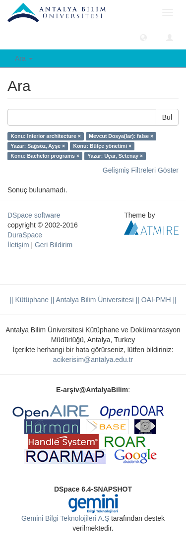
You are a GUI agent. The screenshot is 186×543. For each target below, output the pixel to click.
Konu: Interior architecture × (45, 136)
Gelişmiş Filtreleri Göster (141, 170)
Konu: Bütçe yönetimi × (102, 146)
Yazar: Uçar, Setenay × (115, 156)
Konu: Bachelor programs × (44, 156)
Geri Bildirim (53, 245)
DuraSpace (24, 235)
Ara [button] (24, 58)
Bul (167, 117)
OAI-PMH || (158, 300)
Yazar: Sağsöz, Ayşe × (37, 146)
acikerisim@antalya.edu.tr (93, 359)
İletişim (18, 245)
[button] (143, 37)
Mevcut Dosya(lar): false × (121, 136)
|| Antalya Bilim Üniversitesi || (94, 300)
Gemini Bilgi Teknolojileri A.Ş (65, 518)
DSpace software (34, 215)
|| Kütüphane (29, 300)
